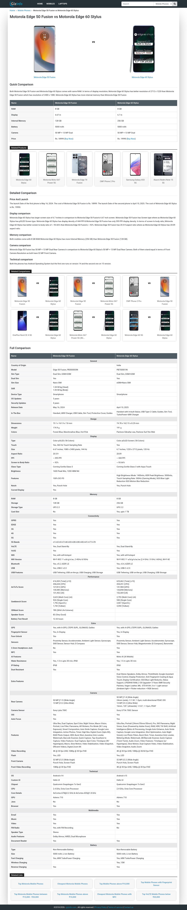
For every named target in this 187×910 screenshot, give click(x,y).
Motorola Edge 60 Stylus (142, 77)
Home (40, 4)
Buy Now (69, 139)
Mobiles (50, 4)
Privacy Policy (101, 907)
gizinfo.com (71, 907)
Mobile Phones (24, 10)
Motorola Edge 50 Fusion (44, 77)
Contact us (128, 907)
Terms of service (115, 907)
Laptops (62, 4)
